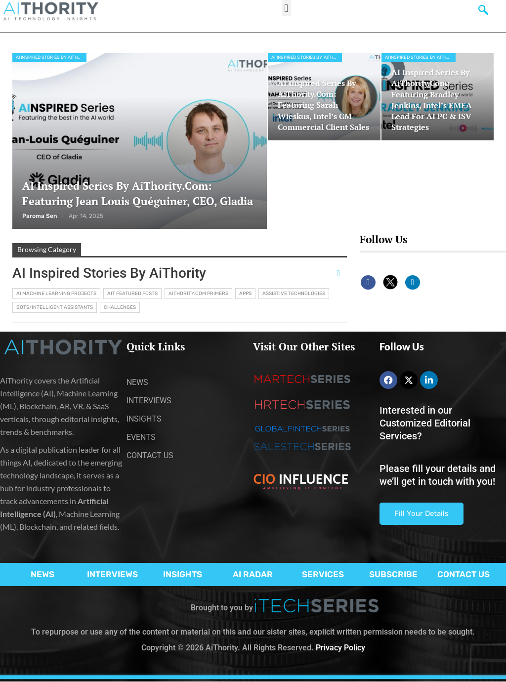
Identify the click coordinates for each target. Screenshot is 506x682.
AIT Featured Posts (132, 294)
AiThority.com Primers (198, 294)
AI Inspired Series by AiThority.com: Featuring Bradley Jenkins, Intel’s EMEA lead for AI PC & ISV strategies (431, 99)
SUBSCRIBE (393, 574)
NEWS (42, 574)
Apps (245, 294)
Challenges (120, 307)
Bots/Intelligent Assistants (54, 307)
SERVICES (323, 574)
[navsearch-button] (483, 12)
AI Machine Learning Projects (56, 294)
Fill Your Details (421, 513)
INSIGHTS (182, 574)
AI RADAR (253, 574)
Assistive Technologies (293, 294)
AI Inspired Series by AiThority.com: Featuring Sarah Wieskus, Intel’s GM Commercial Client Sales (323, 105)
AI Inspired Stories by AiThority (51, 57)
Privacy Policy (340, 647)
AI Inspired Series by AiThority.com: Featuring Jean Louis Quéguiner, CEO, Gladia (137, 193)
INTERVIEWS (112, 574)
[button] (286, 8)
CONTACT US (463, 574)
